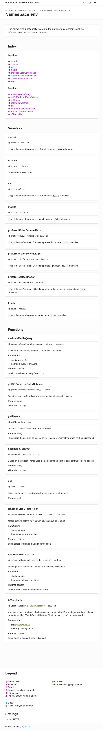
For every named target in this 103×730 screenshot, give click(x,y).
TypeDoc (26, 726)
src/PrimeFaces (46, 10)
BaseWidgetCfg (37, 606)
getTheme (15, 100)
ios (12, 67)
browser (14, 64)
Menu (95, 2)
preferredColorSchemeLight (24, 76)
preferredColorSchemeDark (24, 73)
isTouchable (16, 114)
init (12, 106)
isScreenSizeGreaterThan (23, 109)
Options (89, 2)
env (70, 10)
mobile (14, 70)
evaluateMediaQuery (21, 94)
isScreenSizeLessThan (22, 111)
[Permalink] (20, 137)
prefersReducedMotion (21, 78)
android (14, 61)
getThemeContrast (20, 103)
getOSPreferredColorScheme (25, 97)
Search (84, 2)
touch (13, 81)
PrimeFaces (61, 10)
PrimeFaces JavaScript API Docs (22, 2)
